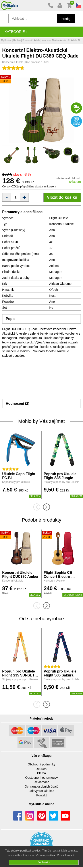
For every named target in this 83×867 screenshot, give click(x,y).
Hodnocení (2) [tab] (17, 403)
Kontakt (41, 795)
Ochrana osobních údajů (41, 786)
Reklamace (41, 782)
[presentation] (38, 507)
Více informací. (66, 855)
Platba (41, 773)
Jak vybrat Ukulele (41, 791)
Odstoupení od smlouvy (41, 777)
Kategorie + (16, 32)
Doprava (41, 769)
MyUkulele (6, 40)
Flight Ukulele (58, 218)
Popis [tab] (10, 319)
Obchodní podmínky (41, 764)
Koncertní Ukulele (31, 40)
